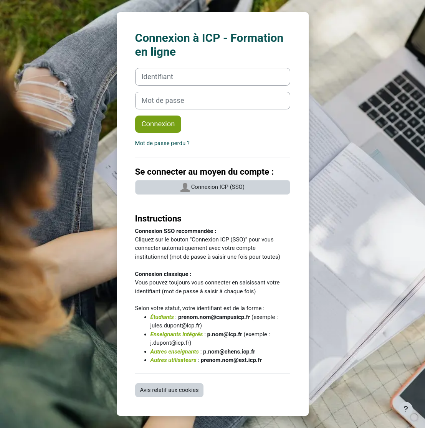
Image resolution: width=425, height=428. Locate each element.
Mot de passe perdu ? (162, 143)
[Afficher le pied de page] (406, 409)
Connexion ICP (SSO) (212, 187)
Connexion (158, 124)
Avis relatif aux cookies (169, 390)
